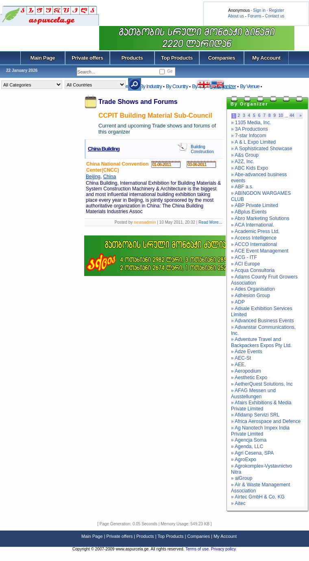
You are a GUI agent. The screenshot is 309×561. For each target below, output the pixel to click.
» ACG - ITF (244, 257)
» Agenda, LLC (247, 446)
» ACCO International (254, 244)
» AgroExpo (243, 459)
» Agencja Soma (248, 440)
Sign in (259, 10)
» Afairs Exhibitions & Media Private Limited (261, 406)
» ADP (238, 302)
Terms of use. (198, 549)
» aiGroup (241, 478)
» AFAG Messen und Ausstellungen (253, 393)
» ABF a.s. (242, 187)
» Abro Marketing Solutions (260, 218)
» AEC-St (241, 358)
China (109, 176)
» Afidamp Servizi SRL (255, 415)
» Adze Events (246, 351)
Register (276, 10)
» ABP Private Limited (254, 205)
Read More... (210, 222)
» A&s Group (245, 155)
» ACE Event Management (259, 251)
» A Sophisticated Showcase (261, 148)
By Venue (249, 86)
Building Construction (202, 149)
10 (281, 115)
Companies (221, 58)
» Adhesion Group (250, 295)
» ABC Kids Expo (249, 168)
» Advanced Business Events (262, 321)
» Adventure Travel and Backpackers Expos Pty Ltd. (261, 342)
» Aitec (238, 503)
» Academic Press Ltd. (255, 231)
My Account (266, 58)
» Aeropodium (246, 371)
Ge (169, 71)
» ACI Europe (245, 264)
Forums (254, 16)
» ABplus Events (248, 212)
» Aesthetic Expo (249, 377)
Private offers (87, 58)
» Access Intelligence (253, 238)
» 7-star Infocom (248, 135)
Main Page (42, 58)
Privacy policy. (224, 549)
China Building (104, 149)
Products (132, 58)
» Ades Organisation (253, 289)
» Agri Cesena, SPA (252, 453)
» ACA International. (252, 225)
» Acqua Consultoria (252, 270)
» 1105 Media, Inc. (251, 122)
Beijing (93, 176)
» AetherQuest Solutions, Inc (262, 384)
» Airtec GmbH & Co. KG (258, 497)
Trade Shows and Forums (138, 101)
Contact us (275, 16)
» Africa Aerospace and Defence (265, 421)
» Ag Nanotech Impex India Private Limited (260, 431)
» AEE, (238, 364)
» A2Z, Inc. (242, 161)
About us (236, 16)
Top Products (177, 58)
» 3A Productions (249, 129)
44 (292, 115)
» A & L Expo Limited (253, 142)
